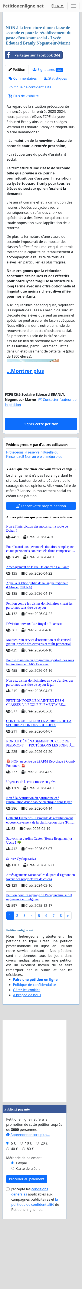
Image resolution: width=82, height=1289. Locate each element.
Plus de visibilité (24, 178)
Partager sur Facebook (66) (32, 137)
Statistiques (55, 160)
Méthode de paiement (24, 1240)
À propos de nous (27, 1077)
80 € (30, 1231)
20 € (44, 1225)
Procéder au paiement (27, 1261)
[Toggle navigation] (73, 6)
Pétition (17, 152)
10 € (28, 1225)
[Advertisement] (41, 60)
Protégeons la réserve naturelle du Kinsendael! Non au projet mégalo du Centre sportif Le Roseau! (34, 539)
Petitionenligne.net (23, 6)
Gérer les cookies (26, 1072)
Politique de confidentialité (30, 169)
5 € (13, 1225)
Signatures (47, 152)
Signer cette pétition (41, 506)
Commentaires (23, 160)
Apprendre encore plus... (28, 1217)
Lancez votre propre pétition (41, 588)
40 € (14, 1231)
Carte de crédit (28, 1251)
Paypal (21, 1245)
